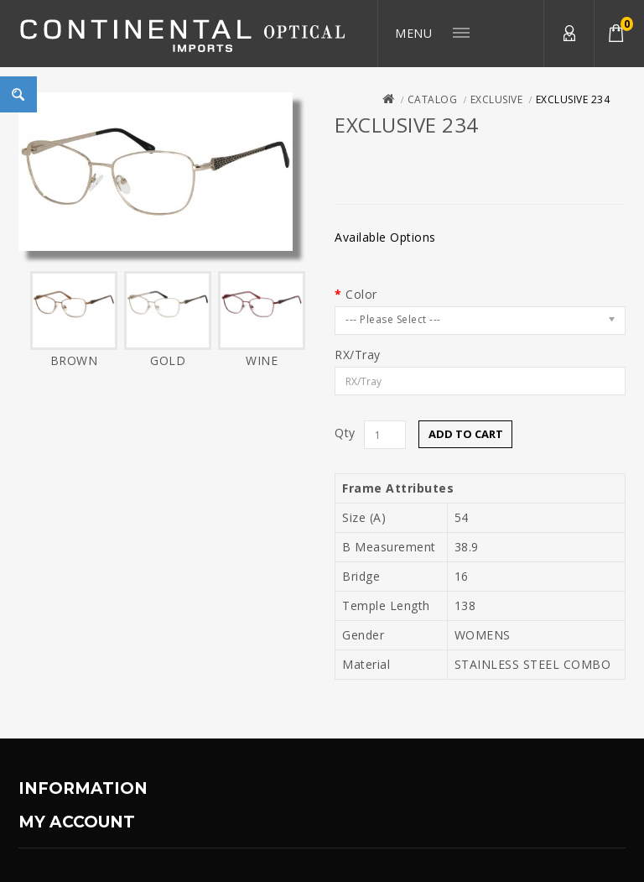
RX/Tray (358, 355)
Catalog (433, 99)
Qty (345, 433)
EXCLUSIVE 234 (573, 99)
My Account (568, 33)
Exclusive (496, 99)
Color (361, 294)
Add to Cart (465, 433)
